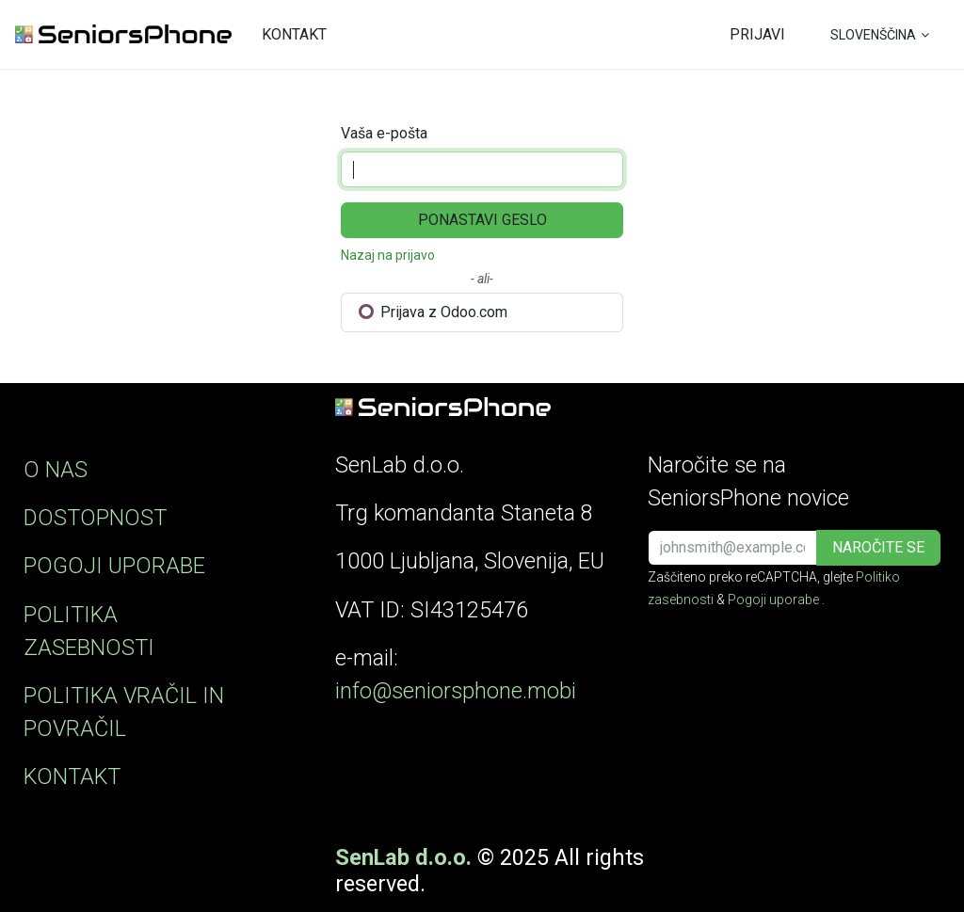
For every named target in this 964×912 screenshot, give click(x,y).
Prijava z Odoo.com (432, 312)
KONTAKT (72, 776)
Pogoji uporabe (773, 599)
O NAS (56, 469)
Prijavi (757, 34)
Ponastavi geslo (482, 220)
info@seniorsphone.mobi (455, 691)
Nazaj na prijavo (388, 255)
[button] (878, 548)
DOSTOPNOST (95, 517)
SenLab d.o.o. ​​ (406, 857)
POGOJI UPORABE (114, 565)
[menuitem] (294, 35)
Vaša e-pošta (384, 133)
